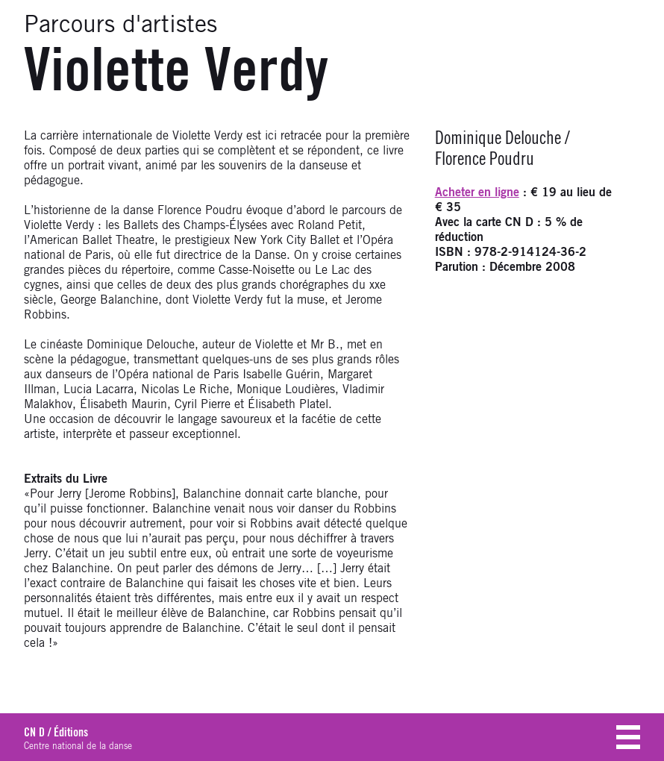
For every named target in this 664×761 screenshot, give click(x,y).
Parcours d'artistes (120, 25)
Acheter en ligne (477, 192)
